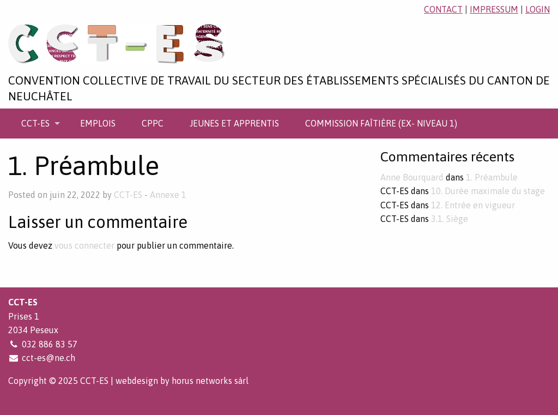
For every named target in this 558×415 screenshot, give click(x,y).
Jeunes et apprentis (234, 123)
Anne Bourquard (412, 177)
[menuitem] (37, 123)
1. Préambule (492, 177)
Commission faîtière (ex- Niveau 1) (381, 123)
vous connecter (84, 245)
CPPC (152, 123)
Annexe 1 (168, 195)
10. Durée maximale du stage (488, 191)
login (537, 9)
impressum (494, 9)
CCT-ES (35, 123)
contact (443, 9)
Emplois (98, 123)
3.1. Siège (449, 219)
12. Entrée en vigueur (473, 205)
